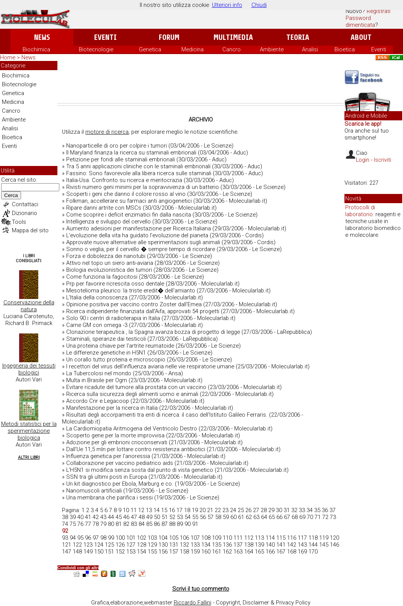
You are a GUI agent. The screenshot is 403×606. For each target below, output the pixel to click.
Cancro (231, 49)
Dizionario (24, 213)
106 (184, 537)
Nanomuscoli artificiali (94, 490)
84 (142, 524)
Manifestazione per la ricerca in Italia (112, 407)
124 (98, 544)
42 (96, 517)
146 (334, 544)
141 (281, 544)
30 (279, 510)
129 (152, 544)
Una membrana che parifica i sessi (109, 497)
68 (295, 517)
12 (141, 510)
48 (142, 517)
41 (88, 517)
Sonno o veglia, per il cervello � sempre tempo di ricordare (140, 249)
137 (238, 544)
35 (317, 510)
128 (141, 544)
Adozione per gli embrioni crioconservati (116, 442)
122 (77, 544)
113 (259, 537)
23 (225, 510)
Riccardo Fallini (192, 602)
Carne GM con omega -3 (96, 325)
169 (302, 551)
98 (103, 537)
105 (173, 537)
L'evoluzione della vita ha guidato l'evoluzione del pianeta (137, 235)
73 (333, 517)
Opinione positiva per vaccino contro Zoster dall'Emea (134, 304)
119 (323, 537)
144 (313, 544)
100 (120, 537)
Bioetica (344, 49)
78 (96, 524)
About (361, 37)
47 (134, 517)
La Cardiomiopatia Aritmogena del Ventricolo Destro (131, 428)
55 (195, 517)
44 (111, 517)
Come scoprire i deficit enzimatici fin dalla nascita (128, 214)
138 (248, 544)
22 (218, 510)
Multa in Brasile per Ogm (96, 380)
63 (256, 517)
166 (270, 551)
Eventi (105, 37)
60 (233, 517)
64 (264, 517)
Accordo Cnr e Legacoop (97, 400)
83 (134, 524)
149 (88, 551)
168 (291, 551)
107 (195, 537)
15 (164, 510)
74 (65, 524)
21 (210, 510)
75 (73, 524)
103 (152, 537)
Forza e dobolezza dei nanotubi (105, 256)
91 (195, 524)
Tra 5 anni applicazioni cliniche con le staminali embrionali (138, 166)
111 (238, 537)
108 (205, 537)
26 (248, 510)
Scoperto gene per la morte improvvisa (115, 435)
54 (187, 517)
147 (66, 551)
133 (195, 544)
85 (149, 524)
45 (119, 517)
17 (179, 510)
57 (210, 517)
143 (302, 544)
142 (291, 544)
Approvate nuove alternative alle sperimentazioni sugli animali (143, 242)
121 (66, 544)
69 (302, 517)
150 (98, 551)
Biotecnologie (96, 49)
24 (233, 510)
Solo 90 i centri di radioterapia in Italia (113, 318)
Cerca (11, 195)
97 (96, 537)
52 (172, 517)
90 (187, 524)
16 (172, 510)
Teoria (297, 37)
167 (281, 551)
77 (88, 524)
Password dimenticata (360, 21)
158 (184, 551)
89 (180, 524)
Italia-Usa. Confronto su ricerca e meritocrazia (124, 180)
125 (109, 544)
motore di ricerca (107, 131)
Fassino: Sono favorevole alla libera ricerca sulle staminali (138, 173)
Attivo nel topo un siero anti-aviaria (109, 262)
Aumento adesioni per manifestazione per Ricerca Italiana (138, 228)
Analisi (310, 49)
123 (88, 544)
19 (195, 510)
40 (80, 517)
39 (73, 517)
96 (88, 537)
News (42, 37)
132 (184, 544)
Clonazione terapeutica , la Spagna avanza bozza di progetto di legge (153, 331)
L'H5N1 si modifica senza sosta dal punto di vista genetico (139, 469)
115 (281, 537)
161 (216, 551)
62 (249, 517)
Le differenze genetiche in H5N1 (106, 352)
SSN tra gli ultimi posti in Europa (106, 476)
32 (294, 510)
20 (202, 510)
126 (120, 544)
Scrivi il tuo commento (200, 588)
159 (195, 551)
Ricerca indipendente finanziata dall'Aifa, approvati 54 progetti (142, 311)
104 (163, 537)
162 (227, 551)
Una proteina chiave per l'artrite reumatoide (120, 345)
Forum (168, 37)
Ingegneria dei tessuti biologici (28, 369)
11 (134, 510)
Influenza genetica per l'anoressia (108, 456)
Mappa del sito (30, 230)
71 (318, 517)
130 (163, 544)
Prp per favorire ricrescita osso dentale (115, 283)
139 (259, 544)
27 (256, 510)
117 (302, 537)
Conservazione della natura (28, 306)
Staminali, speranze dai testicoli (106, 338)
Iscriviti (382, 159)
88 (172, 524)
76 (80, 524)
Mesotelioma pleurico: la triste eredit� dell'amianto (130, 290)
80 (111, 524)
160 (205, 551)
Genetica (150, 49)
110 (227, 537)
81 (119, 524)
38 (65, 517)
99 (111, 537)
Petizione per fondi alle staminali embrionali (120, 159)
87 (165, 524)
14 (156, 510)
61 (241, 517)
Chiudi (259, 5)
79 (103, 524)
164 (248, 551)
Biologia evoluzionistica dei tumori (109, 269)
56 (203, 517)
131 (173, 544)
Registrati (378, 11)
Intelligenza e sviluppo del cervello (108, 221)
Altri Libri (29, 457)
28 (264, 510)
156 (163, 551)
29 (271, 510)
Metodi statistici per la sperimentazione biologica (29, 430)
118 (313, 537)
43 (103, 517)
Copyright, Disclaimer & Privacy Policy (263, 602)
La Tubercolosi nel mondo (98, 373)
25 (241, 510)
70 (310, 517)
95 (80, 537)
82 (126, 524)
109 (216, 537)
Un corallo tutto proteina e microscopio (115, 359)
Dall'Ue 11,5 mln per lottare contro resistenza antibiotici (135, 449)
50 (157, 517)
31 (287, 510)
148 (77, 551)
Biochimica (36, 49)
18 (187, 510)
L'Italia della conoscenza (96, 297)
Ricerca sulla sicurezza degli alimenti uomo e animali (132, 394)
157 (173, 551)
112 (248, 537)
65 (272, 517)
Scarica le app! (362, 123)
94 (73, 537)
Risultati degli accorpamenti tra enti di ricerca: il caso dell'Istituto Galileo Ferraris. (167, 414)
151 (109, 551)
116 (291, 537)
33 (302, 510)
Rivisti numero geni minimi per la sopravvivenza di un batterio (142, 187)
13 (149, 510)
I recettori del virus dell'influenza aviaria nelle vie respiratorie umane (150, 366)
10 (126, 510)
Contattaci (25, 204)
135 (216, 544)
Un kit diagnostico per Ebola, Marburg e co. (119, 483)
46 (126, 517)
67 (287, 517)
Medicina (192, 49)
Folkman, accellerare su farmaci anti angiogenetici (129, 200)
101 (130, 537)
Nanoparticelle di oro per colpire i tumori (116, 145)
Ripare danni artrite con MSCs (103, 207)
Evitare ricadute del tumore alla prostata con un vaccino (136, 387)
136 (227, 544)
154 (141, 551)
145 (323, 544)
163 (238, 551)
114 (270, 537)
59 (226, 517)
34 (310, 510)
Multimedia (233, 37)
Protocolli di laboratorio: (360, 211)
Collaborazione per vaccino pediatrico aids (119, 463)
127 (130, 544)
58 (218, 517)
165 (259, 551)
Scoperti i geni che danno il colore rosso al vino (126, 194)
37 (333, 510)
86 (157, 524)
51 (165, 517)
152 (120, 551)
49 (149, 517)
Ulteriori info (227, 5)
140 (270, 544)
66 (279, 517)
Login (362, 159)
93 (65, 537)
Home (7, 57)
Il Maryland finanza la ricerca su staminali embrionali (131, 152)
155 (152, 551)
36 (325, 510)
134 (205, 544)
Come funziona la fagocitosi (101, 276)
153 (130, 551)
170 (313, 551)
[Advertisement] (200, 82)
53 (180, 517)
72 (325, 517)
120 (334, 537)
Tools (19, 221)
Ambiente (272, 49)
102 (141, 537)
